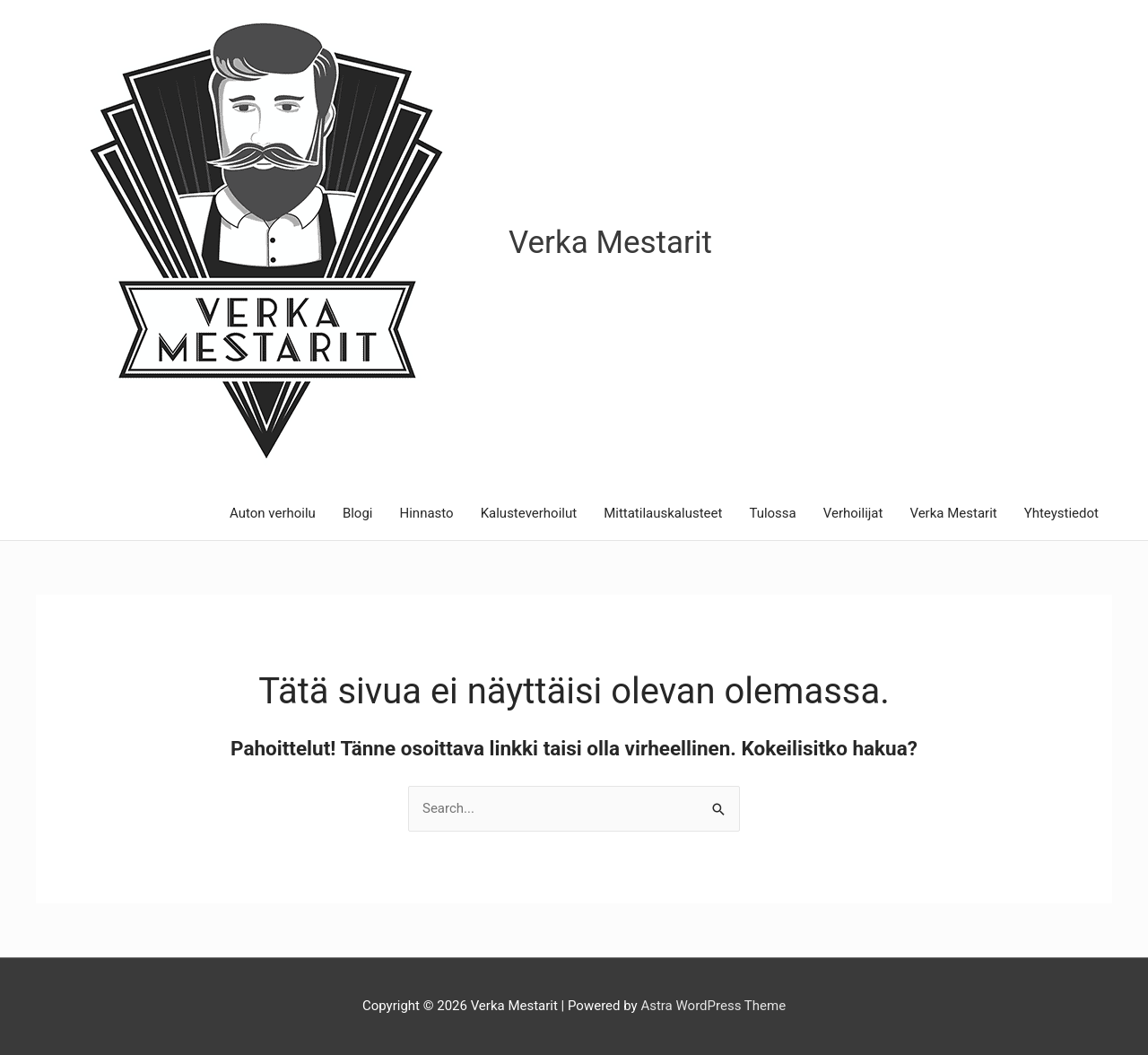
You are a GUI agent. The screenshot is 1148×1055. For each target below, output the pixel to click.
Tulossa (772, 513)
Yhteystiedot (1061, 513)
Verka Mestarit (610, 242)
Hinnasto (427, 513)
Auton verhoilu (273, 513)
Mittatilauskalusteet (663, 513)
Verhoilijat (853, 513)
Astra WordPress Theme (713, 1006)
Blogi (358, 513)
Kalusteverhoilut (529, 513)
